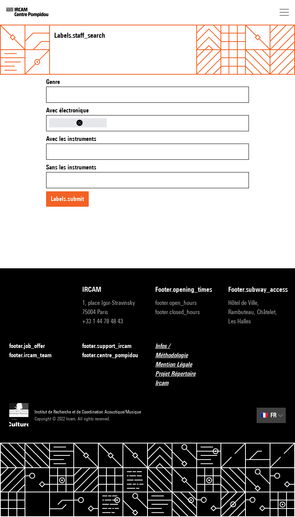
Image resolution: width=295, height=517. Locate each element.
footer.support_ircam (111, 346)
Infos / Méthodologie (184, 350)
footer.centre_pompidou (110, 355)
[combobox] (147, 95)
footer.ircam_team (35, 355)
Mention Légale (178, 365)
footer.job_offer (31, 346)
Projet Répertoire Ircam (184, 378)
